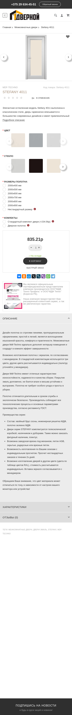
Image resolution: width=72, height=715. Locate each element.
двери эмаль (40, 530)
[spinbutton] (35, 247)
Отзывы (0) (36, 517)
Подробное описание (14, 120)
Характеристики (36, 507)
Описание (36, 318)
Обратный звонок (50, 4)
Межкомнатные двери (20, 530)
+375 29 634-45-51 (23, 4)
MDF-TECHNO (10, 87)
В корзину (35, 261)
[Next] (62, 166)
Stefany (52, 530)
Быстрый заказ (35, 268)
